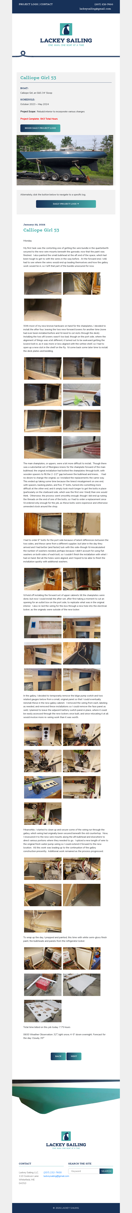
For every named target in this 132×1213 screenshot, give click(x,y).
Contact (46, 4)
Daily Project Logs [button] (65, 204)
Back (58, 1056)
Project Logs (28, 4)
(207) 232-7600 (103, 4)
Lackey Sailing (70, 1208)
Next (74, 1056)
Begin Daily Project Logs (40, 128)
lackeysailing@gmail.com (95, 9)
